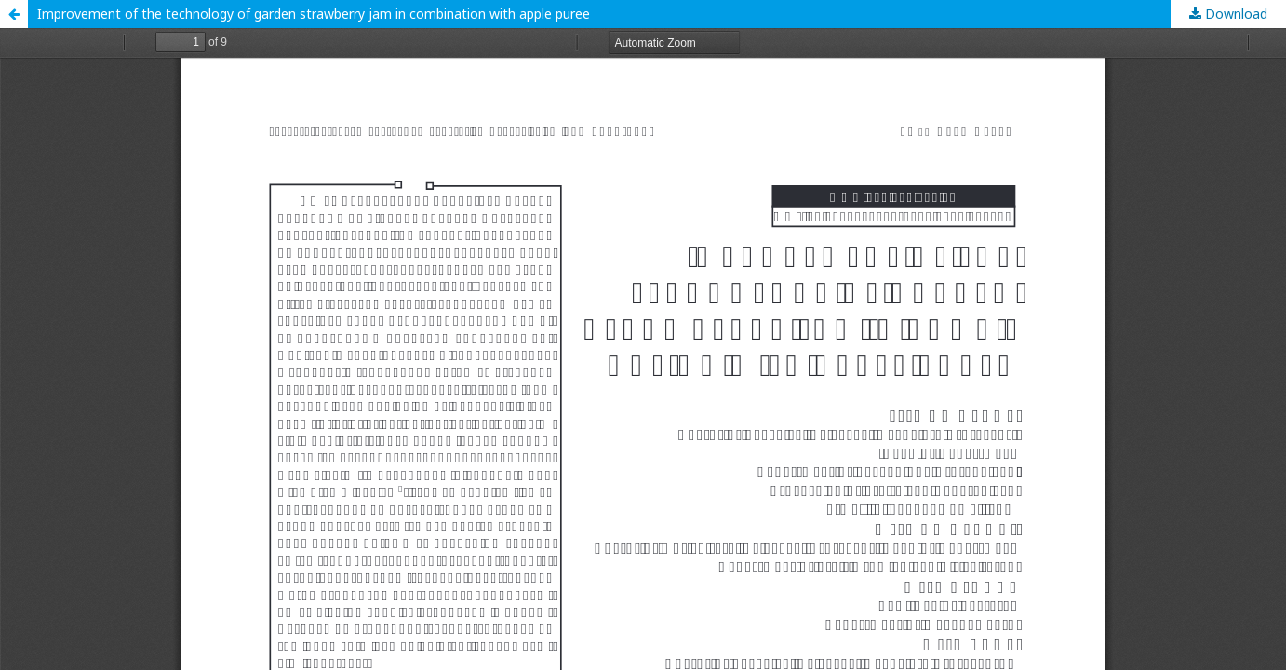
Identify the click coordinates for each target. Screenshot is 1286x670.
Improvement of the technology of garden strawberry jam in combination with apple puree (313, 13)
